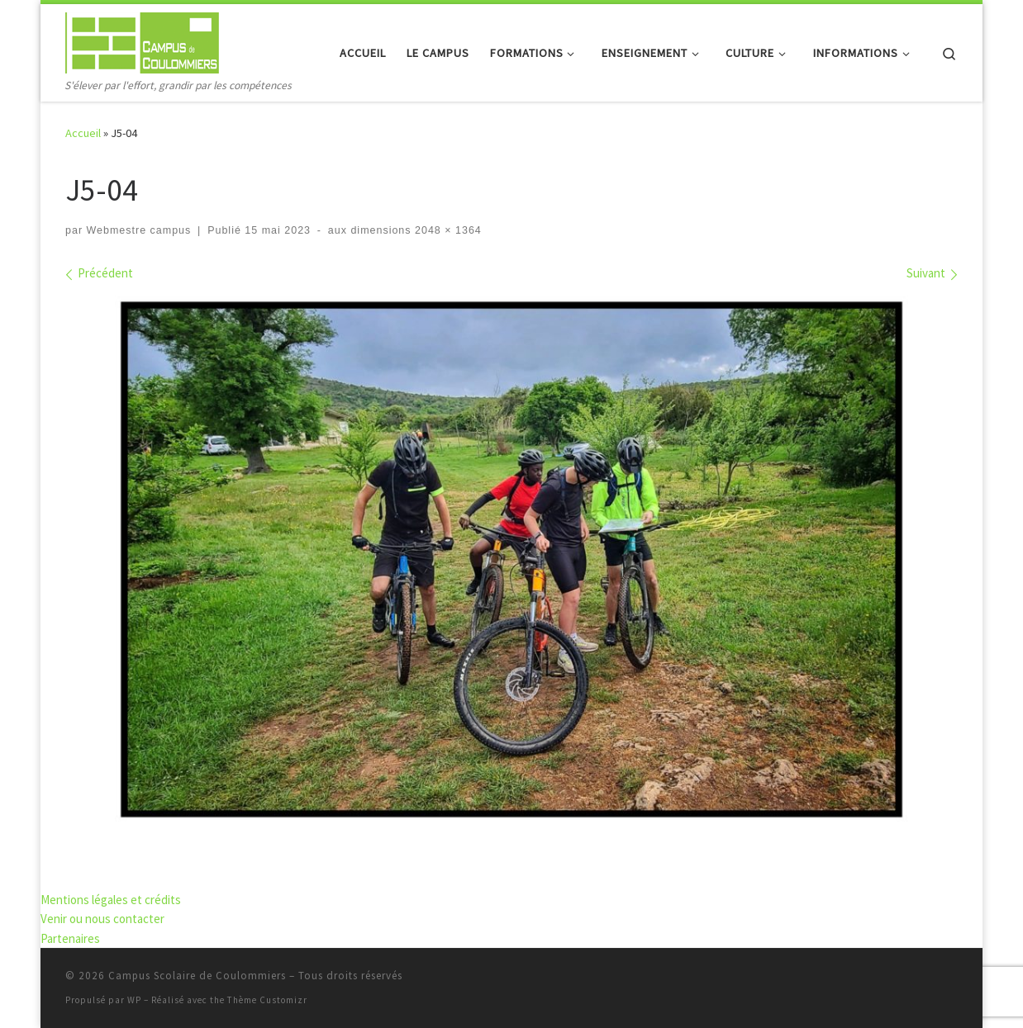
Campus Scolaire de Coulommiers (197, 976)
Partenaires (70, 938)
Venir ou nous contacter (102, 918)
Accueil (83, 133)
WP (134, 1000)
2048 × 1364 (447, 230)
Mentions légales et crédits (110, 899)
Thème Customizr (267, 1000)
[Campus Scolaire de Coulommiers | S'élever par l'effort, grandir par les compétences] (142, 40)
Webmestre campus (139, 230)
